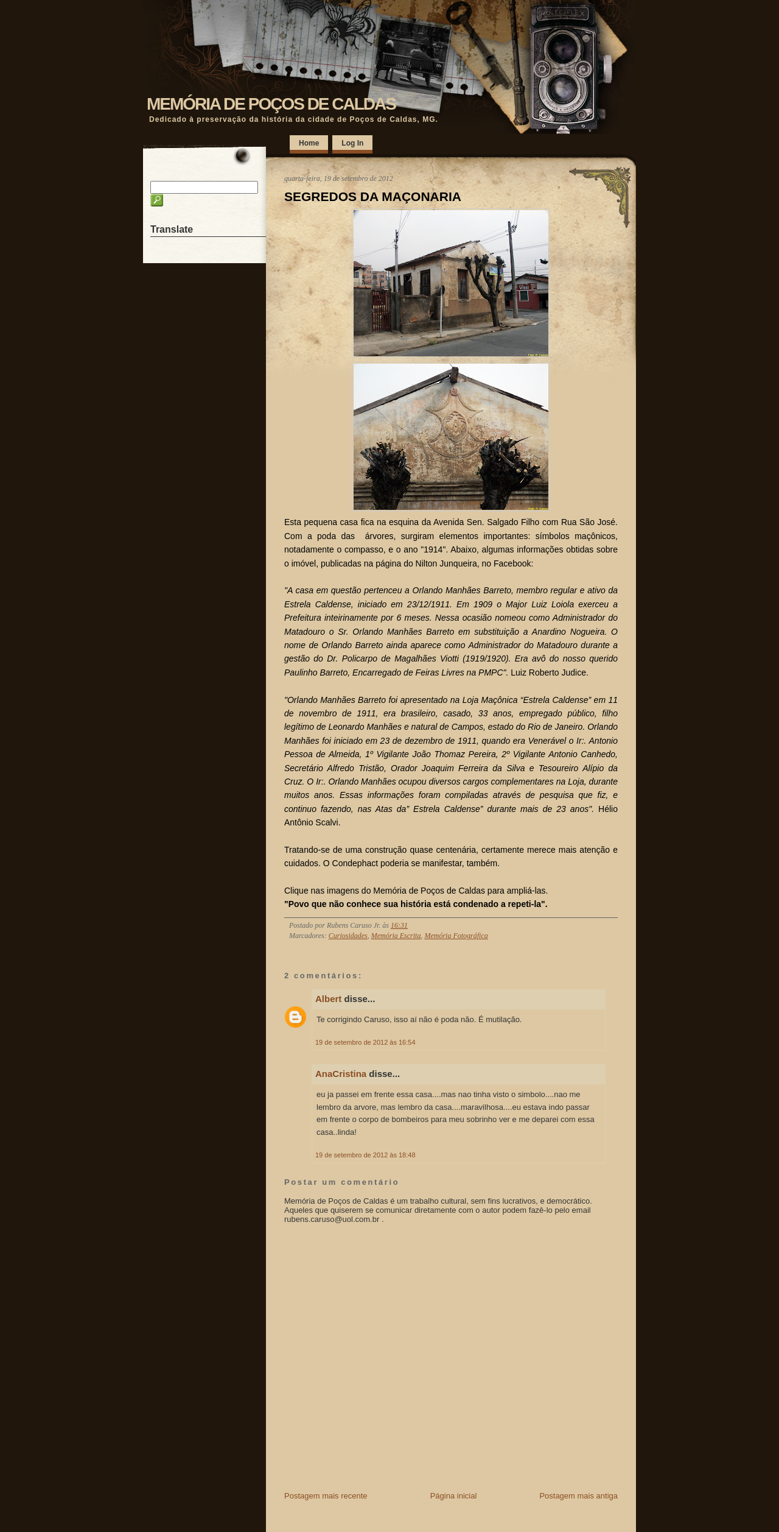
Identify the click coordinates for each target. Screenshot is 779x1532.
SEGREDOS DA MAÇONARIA (372, 196)
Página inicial (453, 1495)
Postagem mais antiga (578, 1495)
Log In (352, 143)
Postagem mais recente (326, 1495)
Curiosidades (348, 935)
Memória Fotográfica (455, 935)
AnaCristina (340, 1073)
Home (309, 143)
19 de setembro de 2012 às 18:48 (365, 1155)
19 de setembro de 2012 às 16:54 (365, 1042)
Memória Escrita (396, 935)
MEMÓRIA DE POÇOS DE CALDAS (271, 103)
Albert (328, 999)
